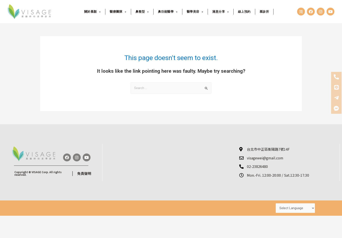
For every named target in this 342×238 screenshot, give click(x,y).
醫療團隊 (118, 11)
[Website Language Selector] (295, 207)
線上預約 (244, 11)
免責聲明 (84, 172)
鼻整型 (142, 11)
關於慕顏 (92, 11)
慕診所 (264, 11)
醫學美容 (195, 11)
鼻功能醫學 (168, 11)
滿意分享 (220, 11)
